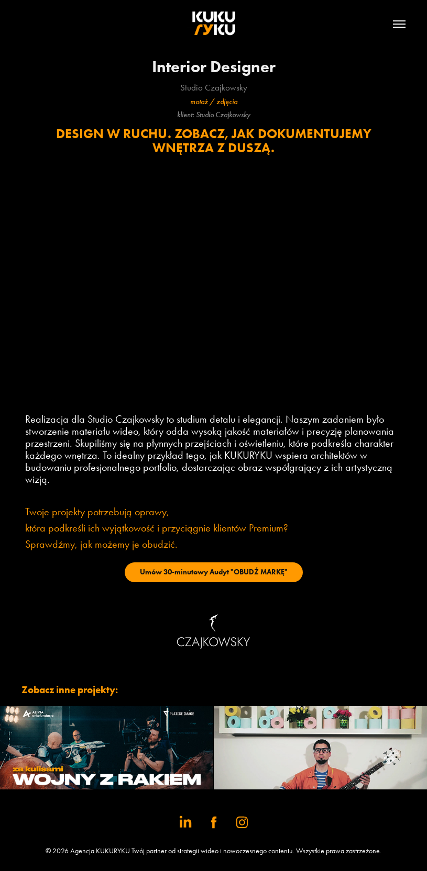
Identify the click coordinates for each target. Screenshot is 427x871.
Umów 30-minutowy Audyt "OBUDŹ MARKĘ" (214, 572)
